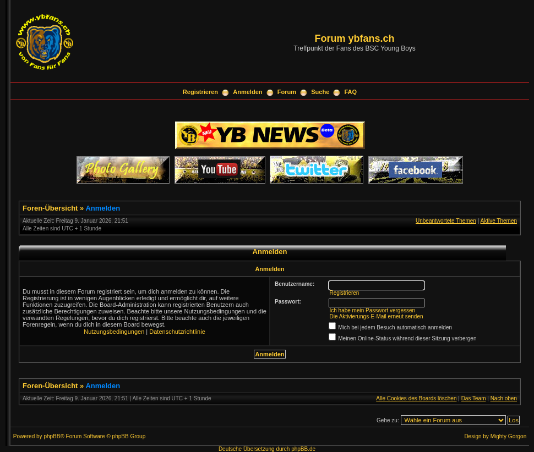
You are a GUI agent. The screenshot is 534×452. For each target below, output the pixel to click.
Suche (320, 92)
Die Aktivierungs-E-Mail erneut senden (376, 316)
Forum (286, 92)
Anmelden (247, 92)
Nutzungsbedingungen (114, 331)
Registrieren (200, 92)
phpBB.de (303, 449)
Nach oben (504, 398)
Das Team (473, 398)
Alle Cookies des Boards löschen (416, 398)
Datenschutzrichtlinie (177, 331)
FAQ (351, 92)
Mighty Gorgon (509, 436)
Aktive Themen (498, 221)
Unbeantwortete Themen (446, 221)
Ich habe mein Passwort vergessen (372, 310)
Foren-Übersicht (50, 208)
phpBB (51, 436)
